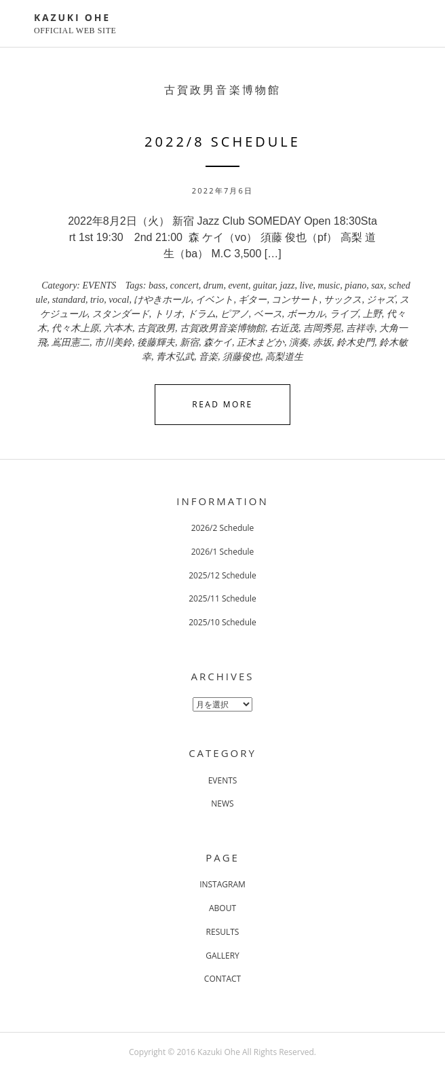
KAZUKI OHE (72, 17)
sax (377, 285)
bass (157, 285)
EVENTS (100, 285)
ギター (252, 300)
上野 (372, 314)
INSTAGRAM (222, 884)
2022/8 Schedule (222, 141)
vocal (119, 300)
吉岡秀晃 (322, 328)
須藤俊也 (241, 357)
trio (97, 300)
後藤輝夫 (156, 342)
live (306, 285)
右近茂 (284, 328)
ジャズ (380, 300)
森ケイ (218, 342)
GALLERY (222, 955)
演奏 (298, 342)
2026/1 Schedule (222, 551)
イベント (214, 300)
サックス (343, 300)
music (329, 285)
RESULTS (222, 932)
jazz (287, 285)
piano (355, 285)
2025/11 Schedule (222, 598)
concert (184, 285)
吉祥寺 (360, 328)
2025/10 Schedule (222, 622)
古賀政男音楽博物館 (222, 328)
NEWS (222, 803)
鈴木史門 (355, 342)
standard (68, 300)
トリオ (168, 314)
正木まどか (260, 342)
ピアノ (234, 314)
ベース (268, 314)
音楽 (208, 357)
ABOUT (222, 908)
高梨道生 (284, 357)
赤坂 (322, 342)
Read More (222, 404)
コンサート (295, 300)
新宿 (189, 342)
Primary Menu (403, 25)
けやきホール (162, 300)
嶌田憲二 (71, 342)
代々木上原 (75, 328)
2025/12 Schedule (222, 575)
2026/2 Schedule (222, 528)
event (238, 285)
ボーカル (306, 314)
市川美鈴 (113, 342)
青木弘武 (175, 357)
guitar (264, 285)
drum (214, 285)
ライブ (344, 314)
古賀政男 (156, 328)
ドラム (201, 314)
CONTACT (222, 978)
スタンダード (120, 314)
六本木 (118, 328)
